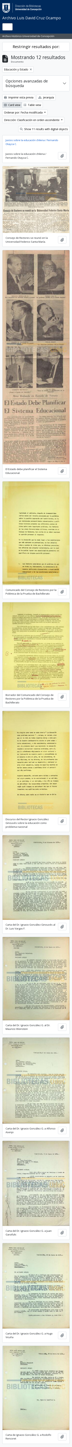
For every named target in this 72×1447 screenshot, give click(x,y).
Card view (12, 105)
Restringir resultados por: (36, 46)
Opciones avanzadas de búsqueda (27, 83)
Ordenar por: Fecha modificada (23, 112)
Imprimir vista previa (18, 97)
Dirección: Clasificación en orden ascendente (32, 120)
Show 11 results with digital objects (44, 129)
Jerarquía (46, 97)
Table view (32, 105)
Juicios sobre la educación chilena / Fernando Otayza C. (32, 142)
